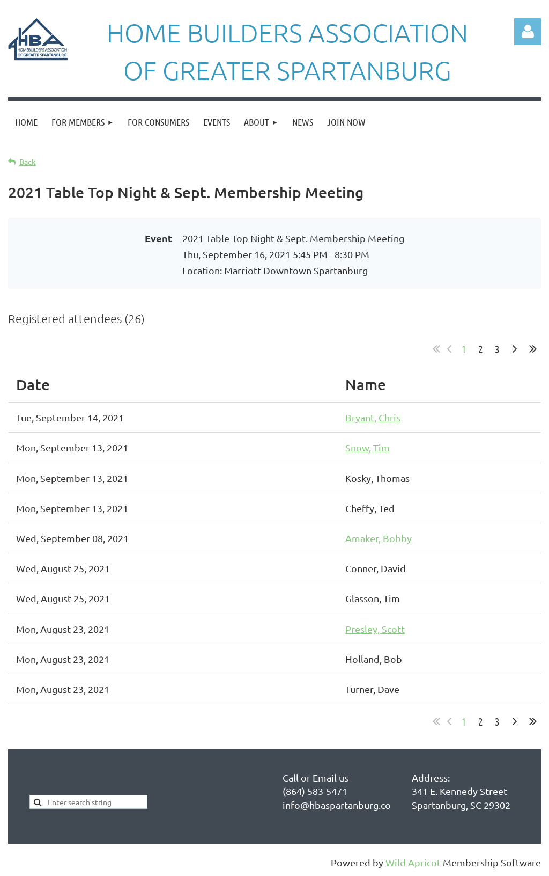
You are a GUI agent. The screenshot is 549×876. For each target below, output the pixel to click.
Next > (514, 348)
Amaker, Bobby (378, 538)
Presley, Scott (375, 628)
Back (27, 162)
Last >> (533, 348)
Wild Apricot (413, 862)
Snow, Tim (367, 447)
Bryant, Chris (372, 417)
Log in (527, 31)
